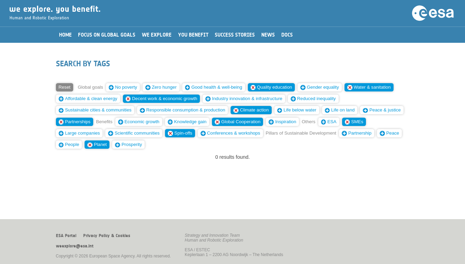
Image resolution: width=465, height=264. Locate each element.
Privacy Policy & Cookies (106, 235)
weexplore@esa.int (75, 246)
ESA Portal (66, 235)
